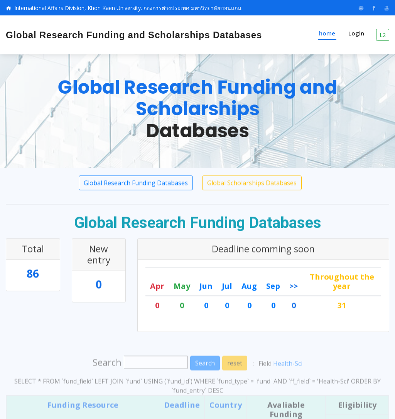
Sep (273, 287)
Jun (206, 287)
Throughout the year (342, 283)
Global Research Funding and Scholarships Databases (134, 35)
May (182, 287)
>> (293, 287)
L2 (383, 35)
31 (342, 306)
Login (356, 33)
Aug (249, 287)
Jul (227, 287)
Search (205, 378)
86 (33, 275)
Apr (157, 287)
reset (234, 378)
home (327, 33)
